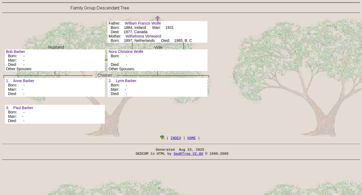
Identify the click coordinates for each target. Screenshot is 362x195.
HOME (191, 137)
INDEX (175, 137)
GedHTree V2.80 (188, 155)
